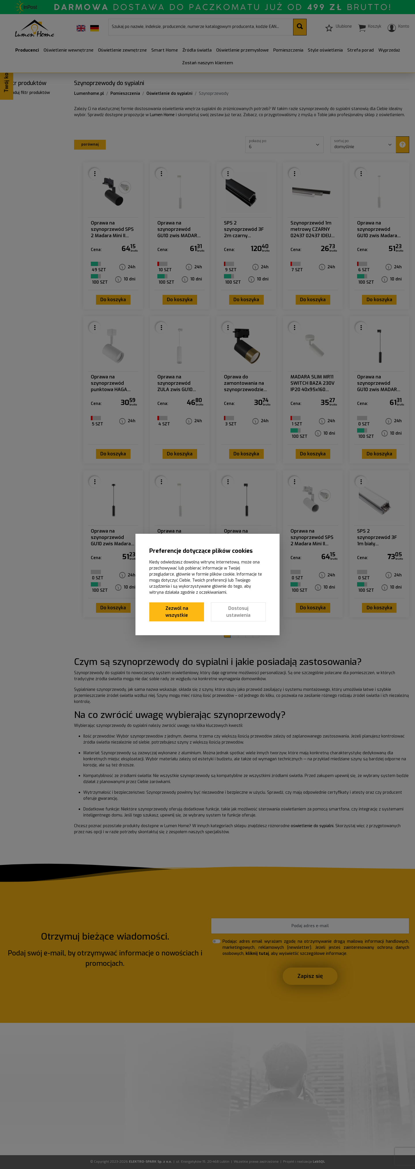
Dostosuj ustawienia (238, 611)
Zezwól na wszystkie (176, 611)
